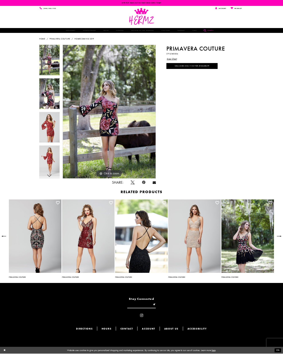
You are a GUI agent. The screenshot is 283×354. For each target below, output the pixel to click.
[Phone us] (48, 8)
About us (171, 329)
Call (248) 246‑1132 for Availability (192, 66)
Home (42, 39)
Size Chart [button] (172, 59)
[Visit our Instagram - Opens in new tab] (141, 316)
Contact (126, 329)
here (214, 350)
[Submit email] (154, 305)
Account (148, 329)
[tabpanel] (49, 61)
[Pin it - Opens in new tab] (143, 183)
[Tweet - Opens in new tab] (133, 183)
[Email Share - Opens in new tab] (154, 183)
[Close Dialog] (4, 350)
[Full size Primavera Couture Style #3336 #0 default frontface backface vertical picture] (109, 112)
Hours (107, 329)
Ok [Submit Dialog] (278, 350)
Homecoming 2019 (84, 39)
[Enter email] (141, 305)
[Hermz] (141, 16)
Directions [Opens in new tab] (84, 329)
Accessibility (197, 329)
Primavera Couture (60, 39)
